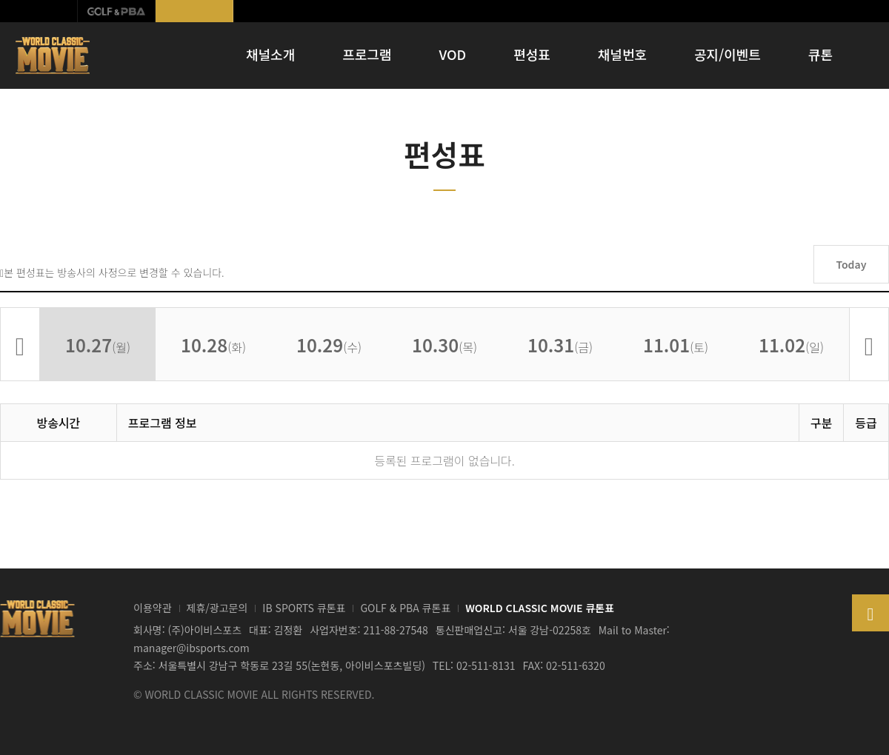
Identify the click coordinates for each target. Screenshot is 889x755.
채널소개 (270, 54)
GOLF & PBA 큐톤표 (405, 607)
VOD (453, 54)
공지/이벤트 (727, 54)
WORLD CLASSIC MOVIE (53, 55)
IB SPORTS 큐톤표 (303, 607)
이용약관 (152, 607)
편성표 (531, 54)
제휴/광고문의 (217, 607)
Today (851, 264)
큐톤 (820, 54)
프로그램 (366, 54)
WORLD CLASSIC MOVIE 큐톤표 (539, 607)
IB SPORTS (39, 11)
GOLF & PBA (117, 11)
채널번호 (622, 54)
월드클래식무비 (194, 11)
